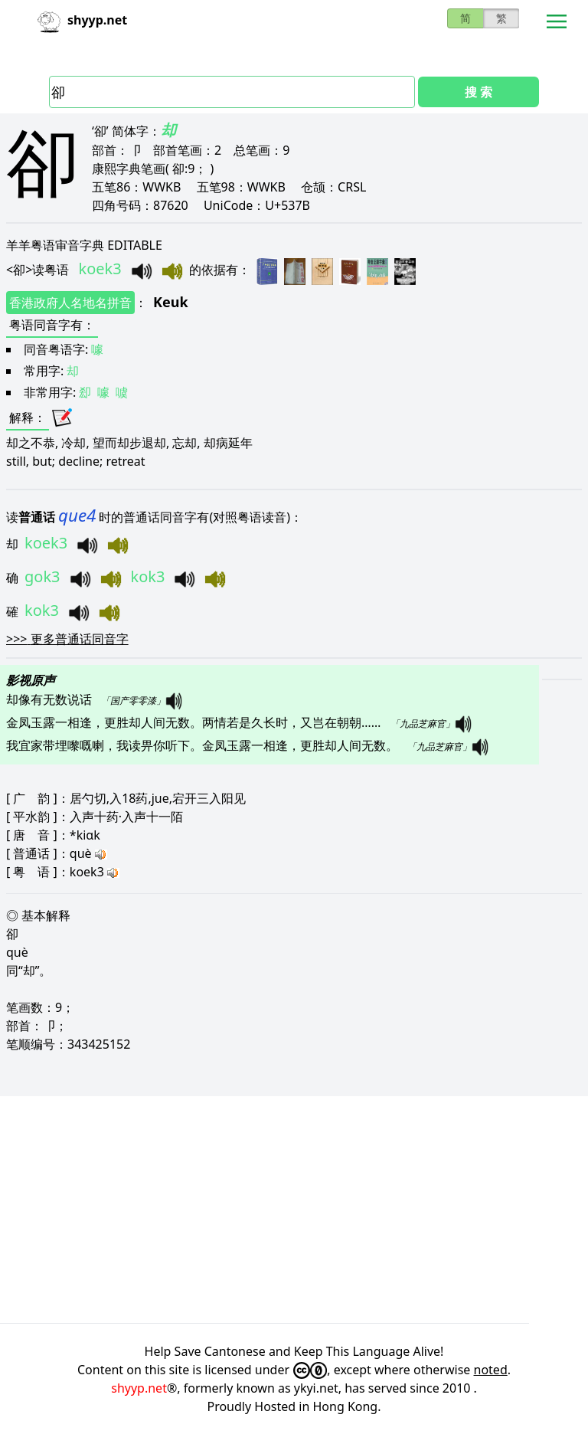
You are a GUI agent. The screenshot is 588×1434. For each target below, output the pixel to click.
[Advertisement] (294, 1209)
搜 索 (478, 91)
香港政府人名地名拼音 (70, 302)
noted (491, 1369)
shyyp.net (139, 1388)
